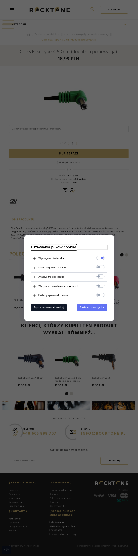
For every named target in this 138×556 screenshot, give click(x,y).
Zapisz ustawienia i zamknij (49, 307)
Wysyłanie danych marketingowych (58, 286)
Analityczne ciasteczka (51, 277)
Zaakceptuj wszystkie (92, 307)
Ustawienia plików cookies (54, 247)
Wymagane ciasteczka (51, 258)
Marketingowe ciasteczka (52, 268)
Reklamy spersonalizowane (53, 295)
